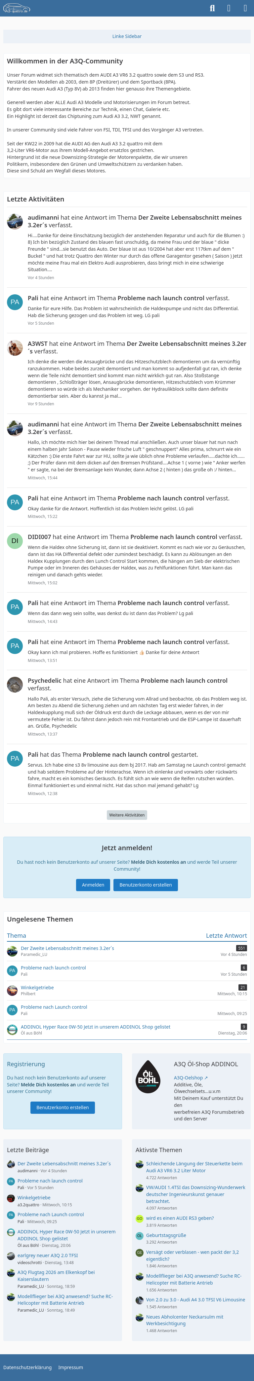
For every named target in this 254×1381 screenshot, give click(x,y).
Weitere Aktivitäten (127, 815)
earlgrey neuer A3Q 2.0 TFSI (48, 1255)
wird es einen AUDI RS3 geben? (180, 1218)
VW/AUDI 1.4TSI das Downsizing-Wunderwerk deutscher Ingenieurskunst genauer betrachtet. (195, 1194)
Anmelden (93, 885)
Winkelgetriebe (34, 1197)
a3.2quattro (28, 1205)
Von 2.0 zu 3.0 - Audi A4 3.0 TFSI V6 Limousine (195, 1299)
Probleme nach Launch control (51, 1214)
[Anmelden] (228, 8)
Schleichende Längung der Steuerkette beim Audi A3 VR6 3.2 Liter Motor (194, 1167)
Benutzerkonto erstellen (145, 885)
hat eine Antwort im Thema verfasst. (135, 221)
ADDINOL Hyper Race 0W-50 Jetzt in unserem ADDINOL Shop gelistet (66, 1235)
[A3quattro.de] (17, 8)
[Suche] (212, 8)
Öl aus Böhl (28, 1245)
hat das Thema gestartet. (113, 754)
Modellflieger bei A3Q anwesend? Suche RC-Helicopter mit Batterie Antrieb (65, 1299)
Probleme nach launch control (50, 1181)
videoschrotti (30, 1262)
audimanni (28, 1171)
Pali (21, 1187)
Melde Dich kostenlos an (158, 862)
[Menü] (245, 8)
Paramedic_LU (31, 1286)
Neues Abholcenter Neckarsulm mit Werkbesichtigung (184, 1320)
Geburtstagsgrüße (166, 1235)
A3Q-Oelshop (188, 1077)
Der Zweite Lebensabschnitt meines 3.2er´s (64, 1163)
